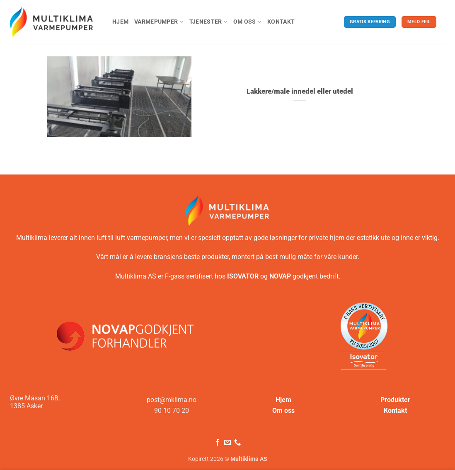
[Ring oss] (237, 442)
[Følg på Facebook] (217, 442)
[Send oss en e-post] (227, 442)
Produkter (395, 400)
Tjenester (208, 22)
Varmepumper (159, 22)
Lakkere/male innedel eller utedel (300, 91)
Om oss (247, 22)
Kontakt (281, 21)
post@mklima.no (171, 400)
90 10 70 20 (171, 410)
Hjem (120, 21)
